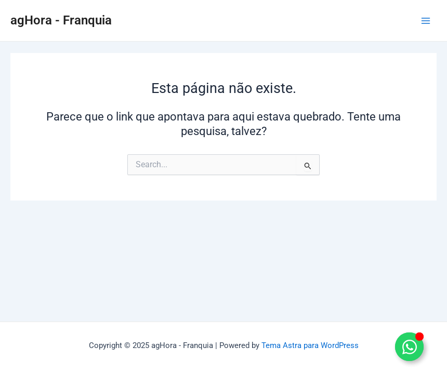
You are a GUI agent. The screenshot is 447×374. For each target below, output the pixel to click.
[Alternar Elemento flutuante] (409, 346)
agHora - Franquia (61, 20)
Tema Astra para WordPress (310, 345)
